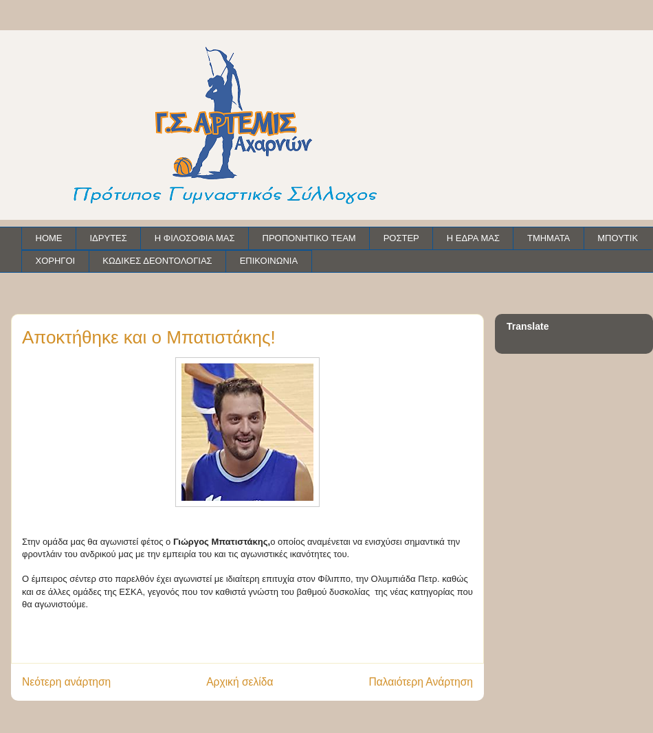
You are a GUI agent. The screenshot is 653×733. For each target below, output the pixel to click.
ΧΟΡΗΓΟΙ (56, 261)
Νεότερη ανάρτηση (66, 682)
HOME (49, 238)
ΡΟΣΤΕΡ (401, 238)
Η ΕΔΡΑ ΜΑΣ (473, 238)
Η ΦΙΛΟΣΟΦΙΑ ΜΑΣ (195, 238)
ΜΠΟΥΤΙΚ (617, 238)
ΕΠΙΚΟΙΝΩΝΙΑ (269, 261)
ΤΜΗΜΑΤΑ (548, 238)
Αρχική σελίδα (239, 682)
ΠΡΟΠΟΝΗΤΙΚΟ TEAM (309, 238)
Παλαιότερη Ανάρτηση (420, 682)
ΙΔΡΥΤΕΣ (108, 238)
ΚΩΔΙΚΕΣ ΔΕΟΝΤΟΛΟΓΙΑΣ (157, 261)
